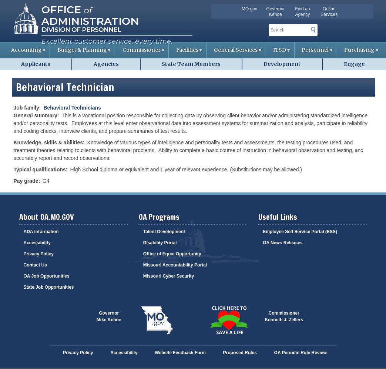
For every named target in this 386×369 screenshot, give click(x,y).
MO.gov (249, 8)
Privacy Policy (39, 253)
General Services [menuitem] (235, 52)
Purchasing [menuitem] (358, 52)
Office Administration (90, 14)
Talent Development (164, 231)
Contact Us (35, 265)
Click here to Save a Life (229, 320)
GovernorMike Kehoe (109, 316)
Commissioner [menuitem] (140, 52)
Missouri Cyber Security (168, 276)
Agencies (106, 64)
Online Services (329, 11)
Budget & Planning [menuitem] (81, 52)
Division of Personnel (81, 29)
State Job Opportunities (49, 287)
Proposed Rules (240, 352)
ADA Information (41, 231)
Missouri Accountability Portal (175, 265)
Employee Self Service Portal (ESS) (300, 231)
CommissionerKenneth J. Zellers (284, 316)
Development (282, 64)
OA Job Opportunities (47, 276)
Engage (354, 64)
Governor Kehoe (275, 11)
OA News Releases (283, 242)
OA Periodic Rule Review (300, 352)
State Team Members (191, 64)
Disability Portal (160, 242)
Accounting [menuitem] (25, 52)
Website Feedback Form (180, 352)
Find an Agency (302, 11)
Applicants (35, 64)
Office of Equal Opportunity (172, 253)
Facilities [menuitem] (186, 52)
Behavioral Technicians (72, 108)
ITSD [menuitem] (278, 52)
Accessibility (37, 242)
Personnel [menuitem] (314, 52)
